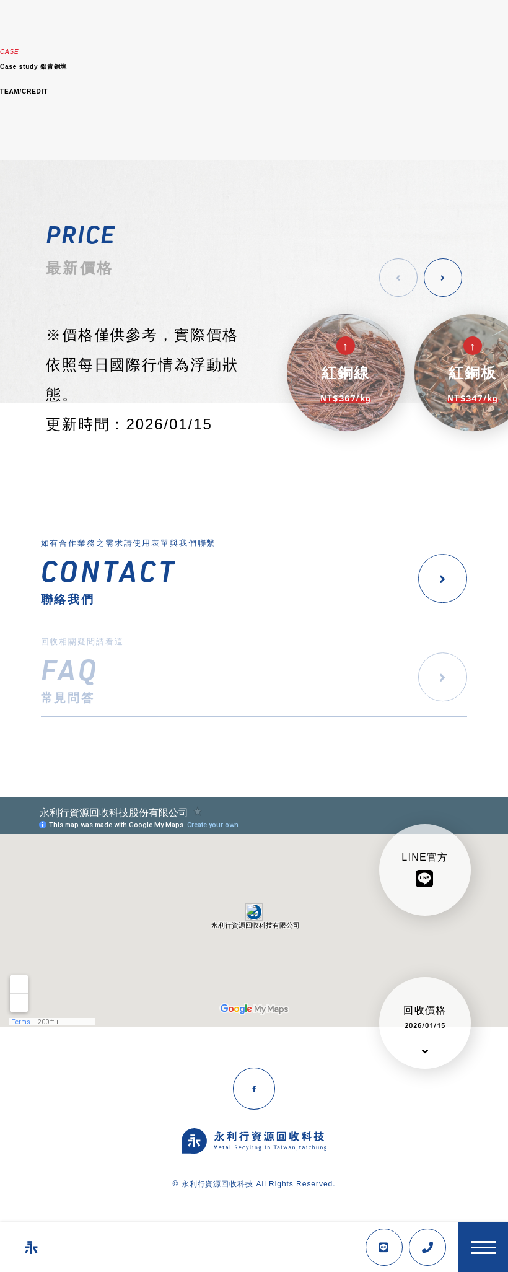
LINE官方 (424, 870)
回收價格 (425, 1017)
